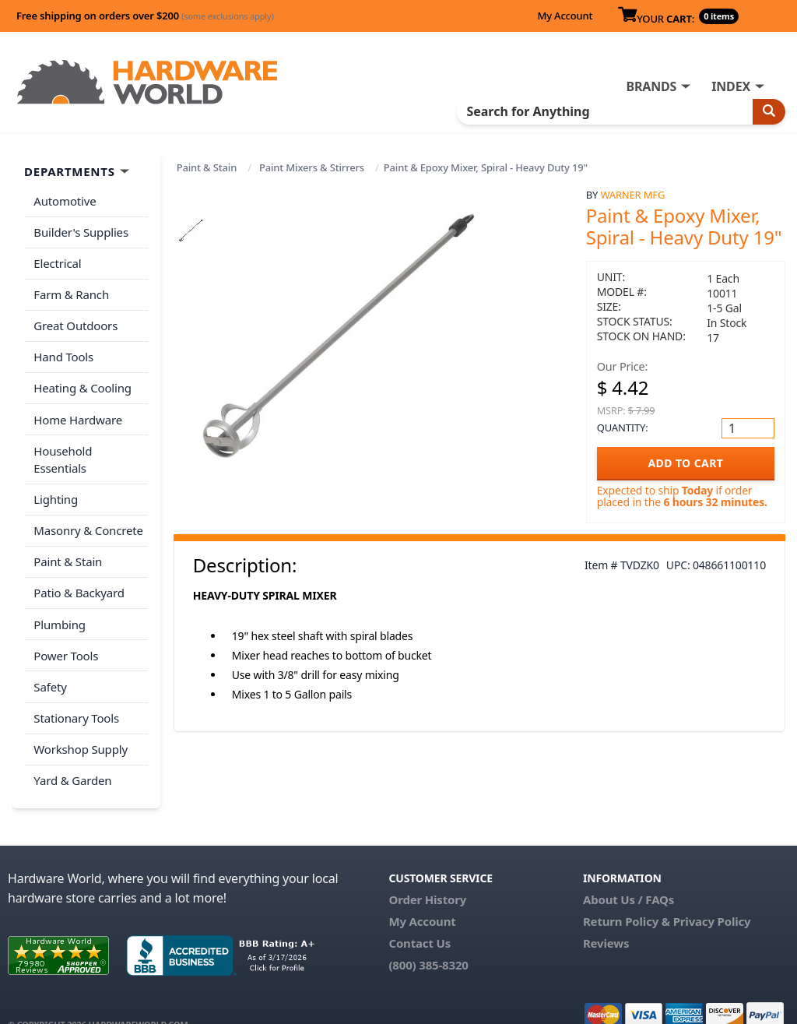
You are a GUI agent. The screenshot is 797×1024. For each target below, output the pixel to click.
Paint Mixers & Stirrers (311, 167)
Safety (49, 662)
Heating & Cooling (82, 385)
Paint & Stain (207, 167)
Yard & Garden (72, 754)
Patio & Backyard (78, 570)
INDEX (730, 86)
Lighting (55, 477)
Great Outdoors (75, 324)
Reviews (606, 916)
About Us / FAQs (628, 873)
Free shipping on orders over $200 (145, 16)
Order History (427, 873)
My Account (564, 16)
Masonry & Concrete (87, 508)
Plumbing (59, 600)
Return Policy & (626, 895)
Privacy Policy (712, 895)
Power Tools (65, 631)
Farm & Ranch (71, 293)
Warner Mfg (632, 195)
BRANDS (651, 86)
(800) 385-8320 (428, 938)
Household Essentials (90, 447)
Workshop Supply (80, 723)
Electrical (57, 262)
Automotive (64, 201)
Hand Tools (63, 354)
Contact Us (419, 916)
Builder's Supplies (80, 231)
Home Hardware (77, 416)
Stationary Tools (76, 693)
